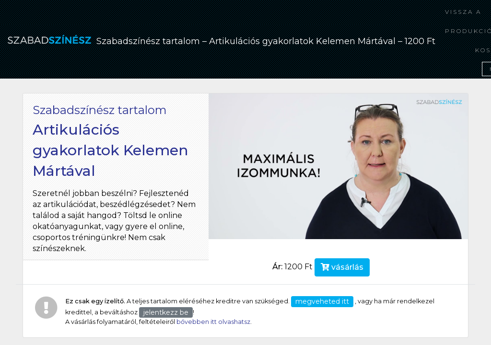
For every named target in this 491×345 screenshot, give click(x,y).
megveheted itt (322, 301)
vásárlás (342, 267)
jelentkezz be (165, 312)
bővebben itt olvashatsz (213, 321)
